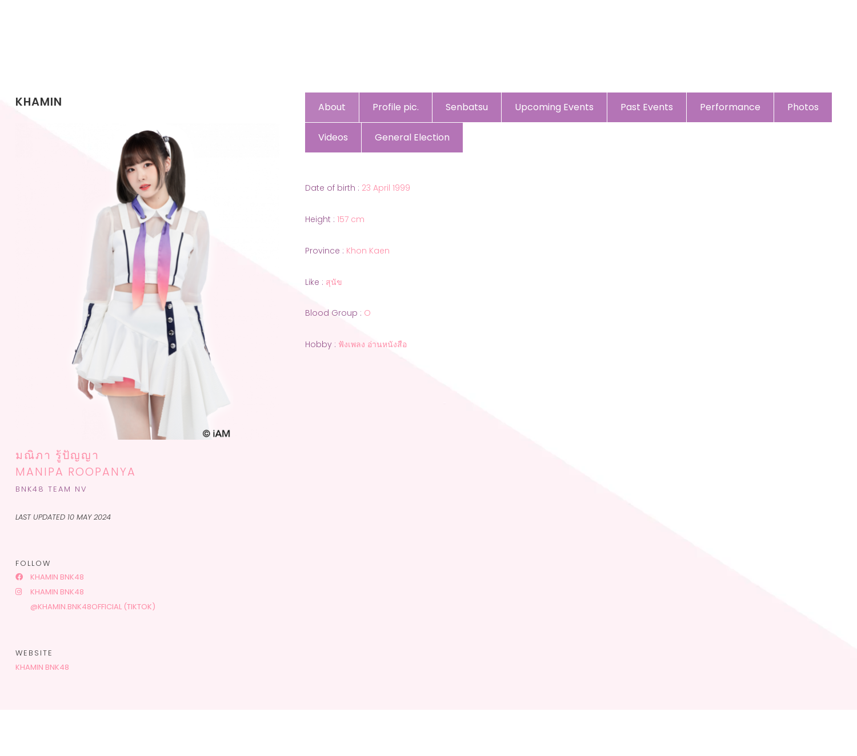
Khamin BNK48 (49, 577)
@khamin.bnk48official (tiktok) (92, 606)
